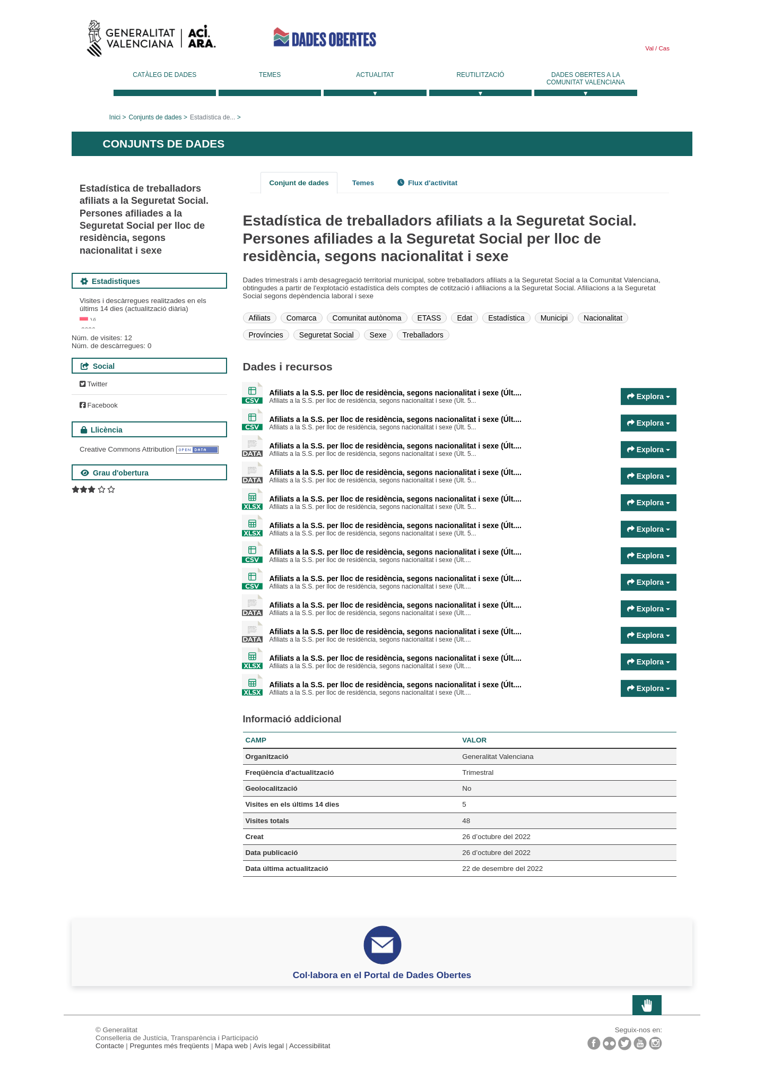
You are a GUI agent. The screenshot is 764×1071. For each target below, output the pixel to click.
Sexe (378, 335)
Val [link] (649, 48)
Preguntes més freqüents (170, 1046)
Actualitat (375, 75)
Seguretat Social (326, 335)
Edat (464, 318)
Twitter (94, 507)
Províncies (266, 335)
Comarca (301, 318)
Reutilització (480, 75)
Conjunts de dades (155, 117)
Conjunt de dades (298, 183)
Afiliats (260, 318)
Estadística (506, 318)
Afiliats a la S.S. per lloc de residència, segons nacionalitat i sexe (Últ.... (396, 392)
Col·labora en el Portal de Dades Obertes (382, 975)
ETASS (429, 318)
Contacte (110, 1046)
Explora (648, 396)
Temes (270, 75)
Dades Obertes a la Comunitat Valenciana (585, 78)
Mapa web (231, 1046)
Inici (114, 117)
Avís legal (268, 1046)
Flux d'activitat (427, 183)
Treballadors (423, 335)
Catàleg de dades (164, 75)
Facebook (99, 528)
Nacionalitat (603, 318)
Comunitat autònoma (367, 318)
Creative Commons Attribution (127, 572)
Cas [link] (663, 48)
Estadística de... (212, 117)
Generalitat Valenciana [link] (151, 40)
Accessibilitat (309, 1046)
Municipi (554, 318)
